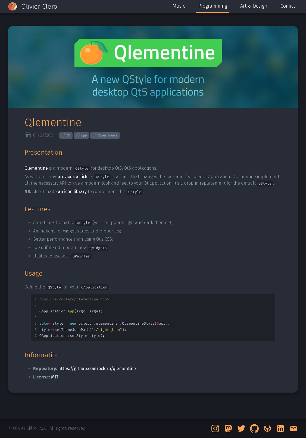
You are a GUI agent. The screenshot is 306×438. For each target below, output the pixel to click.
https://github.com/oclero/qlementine (97, 368)
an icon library (72, 191)
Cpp (81, 135)
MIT (54, 377)
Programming (212, 6)
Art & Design (253, 6)
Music (179, 6)
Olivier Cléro (39, 7)
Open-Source (105, 135)
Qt (65, 135)
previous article (73, 176)
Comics (288, 6)
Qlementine (36, 168)
